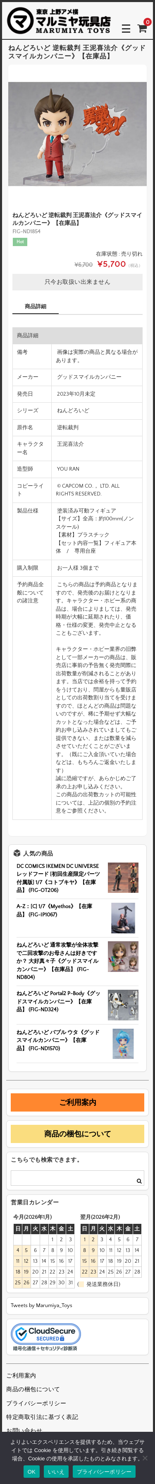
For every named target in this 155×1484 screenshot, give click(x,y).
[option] (77, 134)
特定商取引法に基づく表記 (42, 1417)
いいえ (56, 1472)
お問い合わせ (24, 1431)
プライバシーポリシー (36, 1403)
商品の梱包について (77, 1134)
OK (32, 1472)
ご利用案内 (77, 1102)
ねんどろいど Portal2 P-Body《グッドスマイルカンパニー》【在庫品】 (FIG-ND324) (58, 1002)
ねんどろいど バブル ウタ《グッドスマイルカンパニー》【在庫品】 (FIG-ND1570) (58, 1040)
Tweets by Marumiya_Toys (41, 1305)
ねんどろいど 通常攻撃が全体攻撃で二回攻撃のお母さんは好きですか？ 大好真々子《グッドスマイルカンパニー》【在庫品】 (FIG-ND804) (57, 961)
